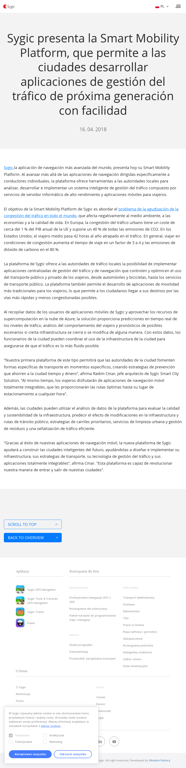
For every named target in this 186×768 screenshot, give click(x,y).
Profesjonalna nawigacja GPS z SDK (90, 599)
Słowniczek (103, 711)
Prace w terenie (133, 625)
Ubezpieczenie (132, 638)
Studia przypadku (80, 644)
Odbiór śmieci (132, 659)
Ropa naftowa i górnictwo (140, 631)
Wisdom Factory (159, 760)
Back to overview (33, 537)
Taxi (126, 618)
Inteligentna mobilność (137, 652)
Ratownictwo (131, 611)
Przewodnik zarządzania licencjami (92, 658)
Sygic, (9, 167)
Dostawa (129, 604)
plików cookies (51, 726)
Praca (20, 701)
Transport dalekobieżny (138, 597)
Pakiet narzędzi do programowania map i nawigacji (92, 617)
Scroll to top (33, 524)
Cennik (100, 697)
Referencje (23, 694)
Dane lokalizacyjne (135, 666)
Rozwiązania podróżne (138, 645)
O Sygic (21, 687)
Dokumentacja (78, 651)
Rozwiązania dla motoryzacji (88, 608)
